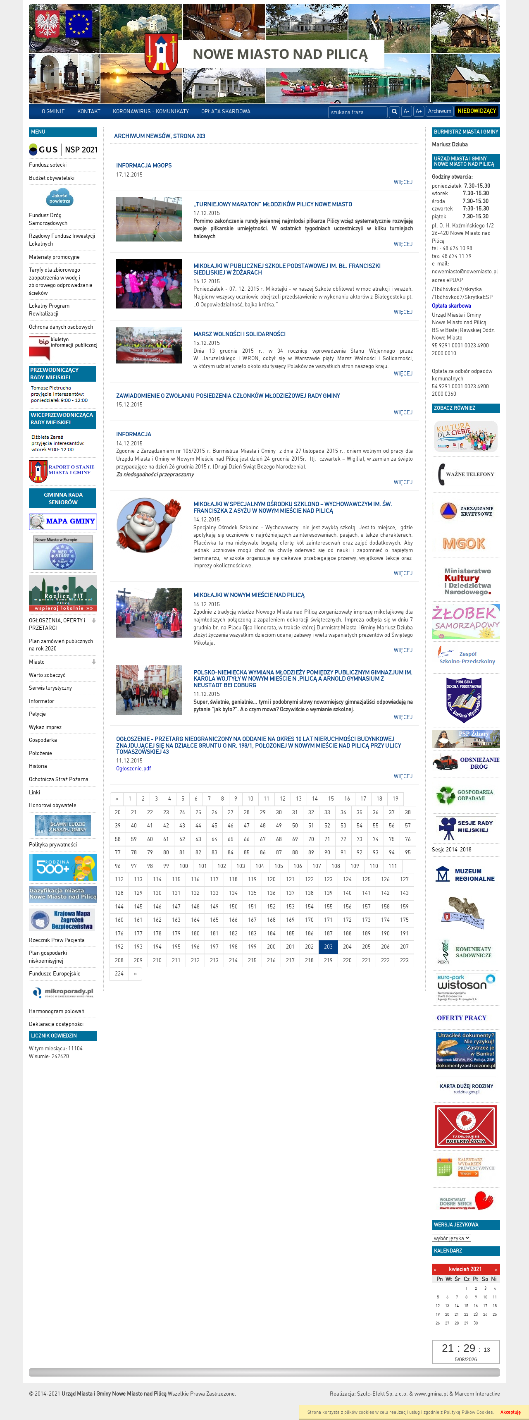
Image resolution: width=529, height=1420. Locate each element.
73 (359, 839)
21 (134, 812)
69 (295, 839)
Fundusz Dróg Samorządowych (48, 219)
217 (290, 960)
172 (347, 920)
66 (247, 839)
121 (290, 879)
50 (295, 825)
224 (119, 974)
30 (279, 812)
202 (309, 947)
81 (182, 852)
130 (157, 893)
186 (309, 933)
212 (195, 960)
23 (166, 812)
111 (392, 866)
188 (347, 933)
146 (157, 907)
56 (392, 825)
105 (278, 866)
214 (233, 960)
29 (263, 812)
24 (182, 812)
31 (295, 812)
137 (290, 893)
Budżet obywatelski (51, 178)
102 (221, 866)
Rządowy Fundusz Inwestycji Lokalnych (62, 240)
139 (328, 893)
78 (134, 852)
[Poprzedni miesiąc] (435, 1270)
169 (290, 920)
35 (359, 812)
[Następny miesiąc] (496, 1270)
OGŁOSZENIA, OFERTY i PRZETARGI (57, 624)
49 (279, 825)
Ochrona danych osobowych (61, 327)
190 (385, 933)
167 (252, 920)
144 (119, 907)
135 (252, 893)
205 (366, 947)
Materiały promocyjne (54, 257)
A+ (419, 111)
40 (134, 825)
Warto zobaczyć (47, 675)
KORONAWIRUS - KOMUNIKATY (151, 111)
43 (182, 825)
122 (309, 879)
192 (119, 947)
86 (263, 852)
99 (166, 866)
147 (176, 907)
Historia (38, 766)
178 (157, 933)
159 (404, 907)
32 (311, 812)
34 (343, 812)
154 (309, 907)
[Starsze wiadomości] (135, 974)
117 (214, 879)
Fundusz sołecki (48, 165)
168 (271, 920)
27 (231, 812)
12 (283, 799)
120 (271, 879)
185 (290, 933)
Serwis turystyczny (50, 688)
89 (311, 852)
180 (195, 933)
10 (250, 799)
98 (150, 866)
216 (271, 960)
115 (176, 879)
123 (328, 879)
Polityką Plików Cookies (468, 1412)
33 (327, 812)
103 (240, 866)
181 (214, 933)
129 (138, 893)
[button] (93, 621)
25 (198, 812)
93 (376, 852)
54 (359, 825)
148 (195, 907)
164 (195, 920)
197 (214, 947)
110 (373, 866)
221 (366, 960)
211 (176, 960)
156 (347, 907)
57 (408, 825)
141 (366, 893)
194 (157, 947)
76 (408, 839)
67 (263, 839)
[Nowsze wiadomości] (117, 799)
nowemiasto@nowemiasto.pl (465, 271)
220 (347, 960)
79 (150, 852)
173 (366, 920)
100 (183, 866)
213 (214, 960)
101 (202, 866)
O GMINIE (53, 111)
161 (138, 920)
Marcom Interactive (477, 1394)
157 (366, 907)
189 (366, 933)
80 (166, 852)
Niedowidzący (477, 111)
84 (231, 852)
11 (266, 799)
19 (395, 799)
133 (214, 893)
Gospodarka (43, 740)
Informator (41, 701)
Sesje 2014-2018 (452, 849)
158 (385, 907)
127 (404, 879)
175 (404, 920)
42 (166, 825)
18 (379, 799)
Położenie (40, 753)
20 (118, 812)
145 (138, 907)
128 (119, 893)
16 (347, 799)
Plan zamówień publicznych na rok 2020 (61, 645)
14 (315, 799)
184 (271, 933)
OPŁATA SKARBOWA (225, 111)
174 (385, 920)
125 (366, 879)
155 (328, 907)
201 (290, 947)
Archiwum (439, 111)
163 (176, 920)
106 (297, 866)
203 (328, 947)
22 (150, 812)
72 (343, 839)
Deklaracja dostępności (56, 1024)
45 (214, 825)
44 (198, 825)
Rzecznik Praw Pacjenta (57, 940)
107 (316, 866)
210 (157, 960)
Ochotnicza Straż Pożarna (58, 779)
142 (385, 893)
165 (214, 920)
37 (392, 812)
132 (195, 893)
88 (295, 852)
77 (118, 852)
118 (233, 879)
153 (290, 907)
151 (252, 907)
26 (214, 812)
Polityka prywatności (53, 844)
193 (138, 947)
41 (150, 825)
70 (311, 839)
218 (309, 960)
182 (233, 933)
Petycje (37, 714)
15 (331, 799)
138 (309, 893)
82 (198, 852)
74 (376, 839)
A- (407, 111)
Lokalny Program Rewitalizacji (49, 310)
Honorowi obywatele (52, 805)
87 (279, 852)
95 (408, 852)
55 (376, 825)
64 (214, 839)
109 (354, 866)
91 (343, 852)
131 (176, 893)
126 (385, 879)
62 (182, 839)
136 (271, 893)
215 (252, 960)
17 (363, 799)
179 (176, 933)
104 (259, 866)
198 (233, 947)
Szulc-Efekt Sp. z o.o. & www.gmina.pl (402, 1394)
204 (347, 947)
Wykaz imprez (45, 727)
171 (328, 920)
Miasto (37, 662)
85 (247, 852)
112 (119, 879)
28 (247, 812)
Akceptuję (510, 1412)
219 (328, 960)
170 (309, 920)
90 (327, 852)
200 (271, 947)
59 (134, 839)
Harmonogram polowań (56, 1011)
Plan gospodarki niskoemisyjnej (48, 957)
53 (343, 825)
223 (404, 960)
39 (118, 825)
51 (311, 825)
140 (347, 893)
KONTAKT (88, 111)
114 (157, 879)
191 (404, 933)
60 (150, 839)
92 (359, 852)
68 (279, 839)
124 (347, 879)
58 (118, 839)
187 (328, 933)
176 (119, 933)
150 (233, 907)
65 (231, 839)
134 (233, 893)
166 (233, 920)
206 (385, 947)
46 (231, 825)
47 (247, 825)
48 (263, 825)
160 (119, 920)
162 (157, 920)
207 (404, 947)
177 (138, 933)
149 (214, 907)
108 (335, 866)
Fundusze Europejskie (55, 974)
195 (176, 947)
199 (252, 947)
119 (252, 879)
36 (376, 812)
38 (408, 812)
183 (252, 933)
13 (299, 799)
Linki (34, 792)
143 (404, 893)
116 (195, 879)
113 (138, 879)
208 (119, 960)
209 (138, 960)
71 (327, 839)
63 (198, 839)
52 (327, 825)
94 (392, 852)
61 (166, 839)
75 (392, 839)
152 (271, 907)
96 (118, 866)
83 (214, 852)
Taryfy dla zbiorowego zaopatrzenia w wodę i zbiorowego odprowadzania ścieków (61, 281)
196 (195, 947)
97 (134, 866)
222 (385, 960)
